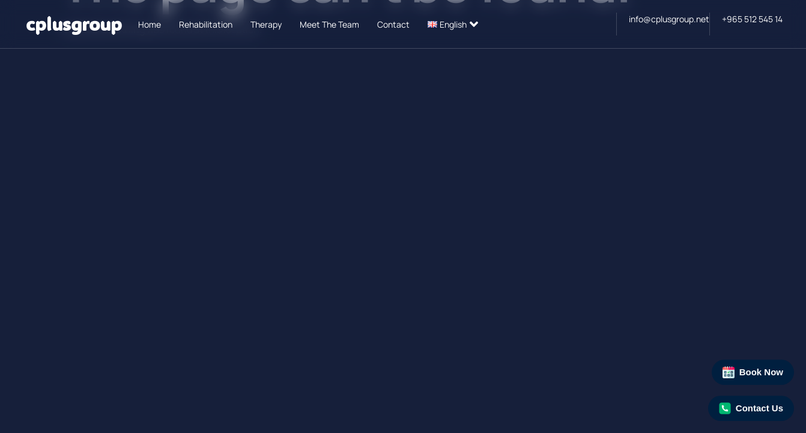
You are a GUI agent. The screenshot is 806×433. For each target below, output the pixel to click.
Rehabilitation (205, 24)
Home (149, 24)
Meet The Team (329, 24)
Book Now (753, 372)
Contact (393, 24)
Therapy (266, 24)
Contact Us (751, 408)
